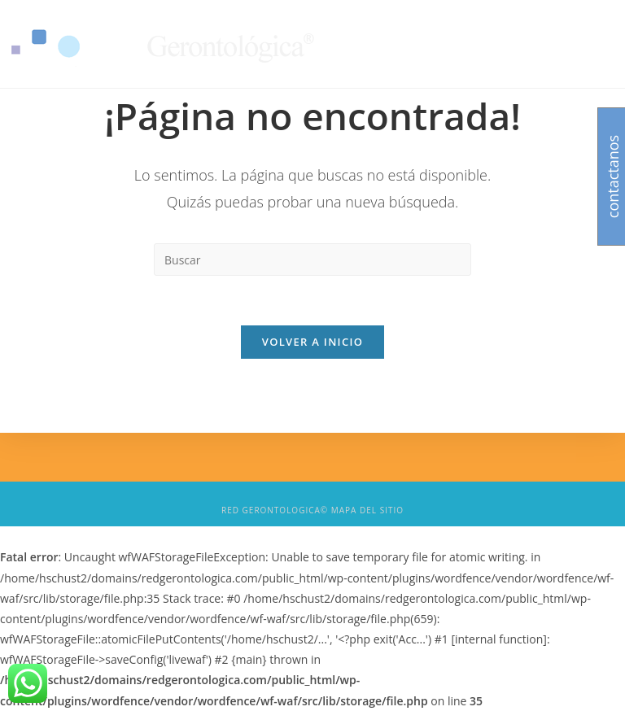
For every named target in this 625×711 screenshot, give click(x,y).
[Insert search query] (312, 259)
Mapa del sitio (367, 510)
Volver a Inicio (312, 341)
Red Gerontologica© (274, 510)
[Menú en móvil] (581, 44)
